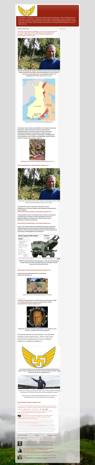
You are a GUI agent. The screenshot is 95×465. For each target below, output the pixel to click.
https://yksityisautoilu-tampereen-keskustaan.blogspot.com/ (34, 211)
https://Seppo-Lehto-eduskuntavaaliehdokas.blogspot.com (34, 270)
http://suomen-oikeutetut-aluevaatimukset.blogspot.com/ (29, 422)
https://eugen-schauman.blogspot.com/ (38, 425)
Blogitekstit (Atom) (23, 437)
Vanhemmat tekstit (52, 435)
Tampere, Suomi (24, 413)
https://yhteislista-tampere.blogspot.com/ (29, 303)
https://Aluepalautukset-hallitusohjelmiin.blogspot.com (33, 165)
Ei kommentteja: (35, 409)
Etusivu (37, 435)
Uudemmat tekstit (22, 435)
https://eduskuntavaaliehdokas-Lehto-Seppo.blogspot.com (34, 223)
